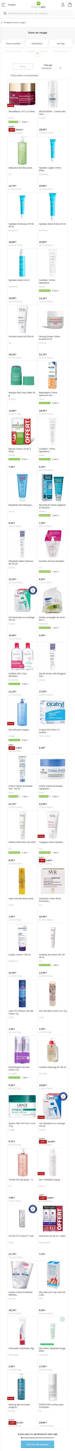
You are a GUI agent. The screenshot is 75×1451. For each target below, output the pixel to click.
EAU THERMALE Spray (49, 1179)
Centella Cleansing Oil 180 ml (52, 1067)
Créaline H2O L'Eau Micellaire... (17, 674)
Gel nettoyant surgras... (19, 729)
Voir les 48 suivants (38, 1444)
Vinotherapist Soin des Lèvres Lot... (19, 1068)
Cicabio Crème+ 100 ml (19, 954)
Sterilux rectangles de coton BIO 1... (52, 618)
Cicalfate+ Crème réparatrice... (47, 281)
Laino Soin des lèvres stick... (21, 898)
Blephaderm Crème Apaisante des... (48, 394)
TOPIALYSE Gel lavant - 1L (21, 1179)
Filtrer (23, 66)
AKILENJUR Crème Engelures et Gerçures (52, 506)
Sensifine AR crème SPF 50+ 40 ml (52, 956)
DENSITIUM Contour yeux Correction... (51, 1405)
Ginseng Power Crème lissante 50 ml (49, 337)
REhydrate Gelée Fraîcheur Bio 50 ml (21, 562)
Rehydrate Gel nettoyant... (21, 505)
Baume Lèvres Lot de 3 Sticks (20, 450)
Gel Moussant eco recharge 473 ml (21, 618)
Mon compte (63, 5)
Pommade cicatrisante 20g (21, 1348)
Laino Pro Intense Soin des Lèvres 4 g (21, 1012)
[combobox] (37, 13)
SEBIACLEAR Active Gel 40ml (22, 842)
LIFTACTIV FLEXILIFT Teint (21, 1236)
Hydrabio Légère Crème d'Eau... (50, 169)
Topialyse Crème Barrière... (51, 842)
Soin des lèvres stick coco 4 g (52, 1011)
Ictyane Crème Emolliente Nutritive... (21, 1293)
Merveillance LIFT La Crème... (22, 111)
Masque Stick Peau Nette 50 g (22, 394)
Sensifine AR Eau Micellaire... (52, 561)
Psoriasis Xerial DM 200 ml (21, 336)
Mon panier (70, 5)
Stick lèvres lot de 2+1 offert (52, 1236)
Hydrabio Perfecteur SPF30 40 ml (21, 225)
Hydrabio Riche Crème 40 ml (52, 224)
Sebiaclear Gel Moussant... (21, 167)
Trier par (48, 65)
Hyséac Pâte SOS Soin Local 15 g (22, 1124)
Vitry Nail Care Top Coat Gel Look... (52, 1293)
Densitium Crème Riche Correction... (50, 899)
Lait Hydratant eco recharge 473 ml (52, 1124)
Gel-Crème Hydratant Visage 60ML (52, 1349)
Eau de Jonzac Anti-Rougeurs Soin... (52, 674)
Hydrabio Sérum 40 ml (19, 280)
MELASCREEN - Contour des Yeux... (52, 112)
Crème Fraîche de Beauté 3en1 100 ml (20, 787)
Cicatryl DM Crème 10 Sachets (49, 731)
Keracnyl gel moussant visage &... (19, 1405)
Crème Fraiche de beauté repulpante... (51, 787)
